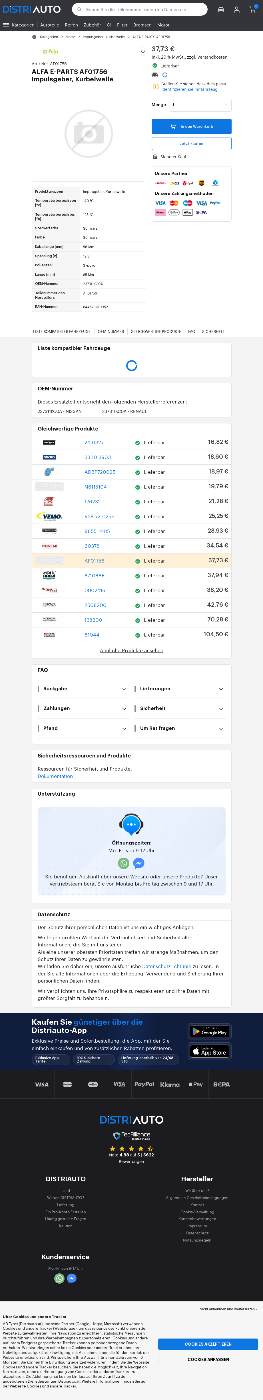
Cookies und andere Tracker (27, 1366)
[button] (221, 9)
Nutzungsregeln (197, 1240)
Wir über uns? (197, 1190)
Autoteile (49, 25)
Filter (122, 25)
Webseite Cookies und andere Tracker (43, 1385)
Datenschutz (197, 1232)
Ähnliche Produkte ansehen (131, 650)
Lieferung (65, 1204)
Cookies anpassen (208, 1360)
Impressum (197, 1225)
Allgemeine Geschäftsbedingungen (197, 1197)
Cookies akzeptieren (208, 1344)
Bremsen (142, 25)
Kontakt (197, 1204)
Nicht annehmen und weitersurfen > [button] (228, 1309)
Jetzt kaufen (191, 143)
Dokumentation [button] (55, 776)
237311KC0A (60, 411)
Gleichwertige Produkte (156, 331)
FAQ (191, 331)
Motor (163, 25)
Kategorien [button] (23, 25)
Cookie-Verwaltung (197, 1211)
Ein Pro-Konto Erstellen (65, 1211)
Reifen (71, 25)
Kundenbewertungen (197, 1218)
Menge (159, 105)
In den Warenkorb (191, 126)
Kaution (66, 1225)
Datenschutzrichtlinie (166, 966)
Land (65, 1190)
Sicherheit (213, 331)
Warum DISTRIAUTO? (65, 1197)
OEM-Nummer (111, 331)
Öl (109, 25)
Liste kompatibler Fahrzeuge (62, 331)
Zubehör (92, 25)
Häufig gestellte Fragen (65, 1218)
